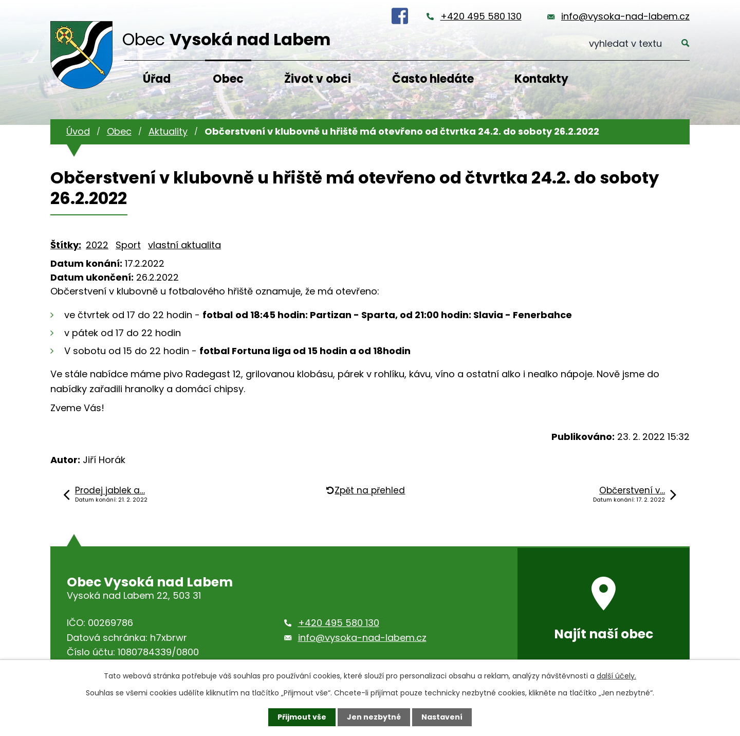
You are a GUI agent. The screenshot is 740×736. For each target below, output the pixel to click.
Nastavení (441, 717)
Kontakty (541, 79)
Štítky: (65, 244)
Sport (128, 244)
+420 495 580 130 (481, 16)
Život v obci (317, 79)
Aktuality (168, 131)
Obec (228, 79)
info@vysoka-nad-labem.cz (625, 16)
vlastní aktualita (184, 244)
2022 (97, 244)
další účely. (616, 676)
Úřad (157, 79)
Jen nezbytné (374, 717)
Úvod (78, 131)
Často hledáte (433, 79)
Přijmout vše (302, 717)
